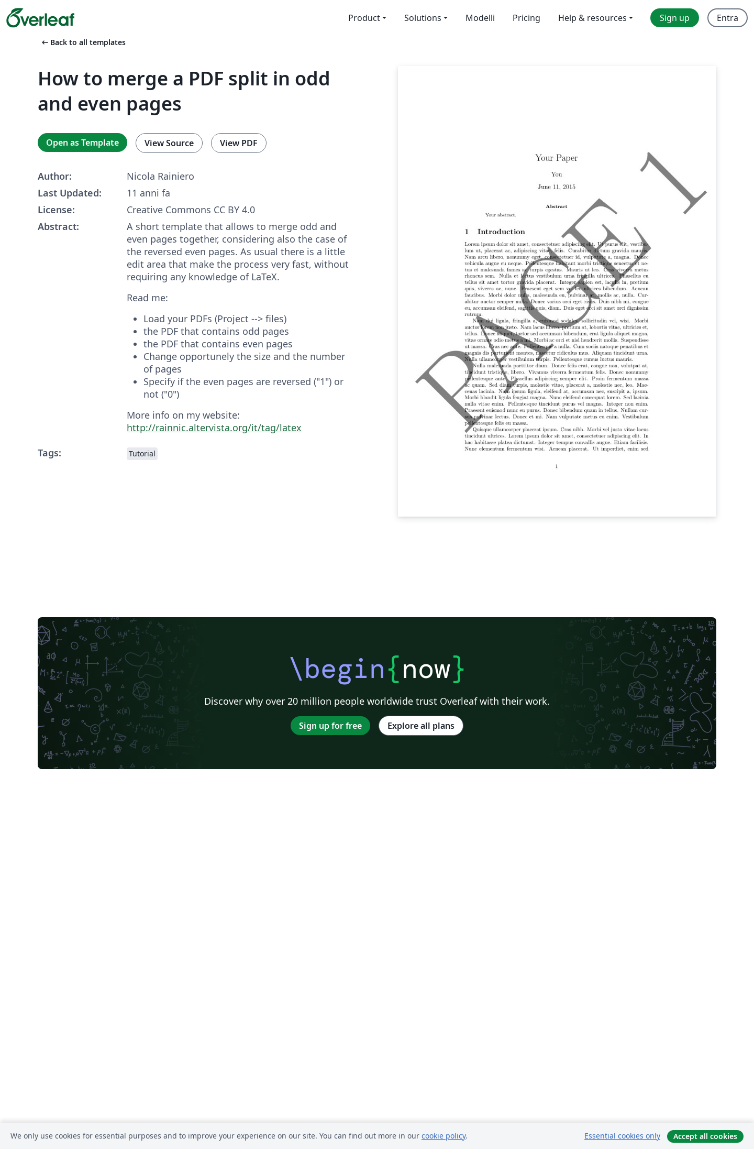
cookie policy (443, 1136)
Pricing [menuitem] (526, 18)
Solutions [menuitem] (422, 18)
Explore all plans (420, 725)
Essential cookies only (622, 1136)
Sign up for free (330, 725)
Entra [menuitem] (727, 18)
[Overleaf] (40, 18)
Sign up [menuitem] (675, 18)
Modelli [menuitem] (480, 18)
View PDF (239, 143)
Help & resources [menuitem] (592, 18)
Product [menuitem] (364, 18)
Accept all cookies (705, 1136)
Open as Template (82, 142)
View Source (169, 143)
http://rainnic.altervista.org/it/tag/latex (214, 427)
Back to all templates (83, 42)
